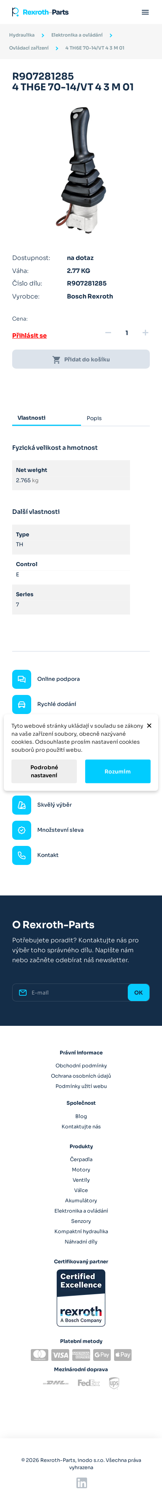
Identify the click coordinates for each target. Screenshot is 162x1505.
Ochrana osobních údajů (81, 1076)
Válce (81, 1190)
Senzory (81, 1221)
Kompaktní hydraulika (81, 1231)
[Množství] (127, 333)
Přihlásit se (29, 336)
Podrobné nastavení (44, 771)
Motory (81, 1169)
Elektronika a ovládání (81, 1211)
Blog (81, 1116)
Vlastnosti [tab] (31, 417)
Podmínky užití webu (81, 1086)
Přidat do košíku (81, 359)
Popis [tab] (94, 418)
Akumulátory (81, 1200)
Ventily (81, 1180)
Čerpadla (81, 1159)
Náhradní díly (81, 1242)
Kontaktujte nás (81, 1126)
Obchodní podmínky (81, 1065)
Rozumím (118, 771)
